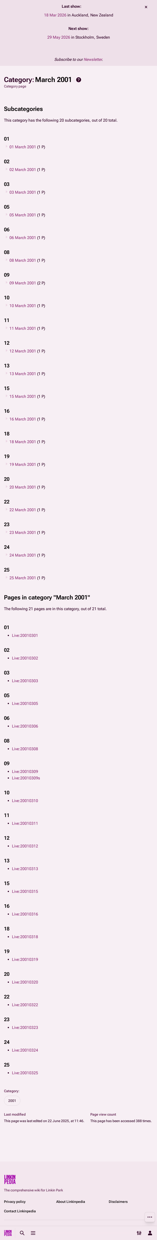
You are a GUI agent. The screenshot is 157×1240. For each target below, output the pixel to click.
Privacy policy (15, 1202)
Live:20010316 (25, 914)
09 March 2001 (22, 283)
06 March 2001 (22, 237)
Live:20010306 (25, 726)
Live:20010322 (25, 1004)
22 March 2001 (22, 509)
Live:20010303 (25, 680)
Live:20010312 (25, 846)
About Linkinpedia (70, 1202)
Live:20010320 (25, 982)
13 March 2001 (22, 373)
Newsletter (93, 59)
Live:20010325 (25, 1073)
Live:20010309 (25, 771)
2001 (12, 1101)
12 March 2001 (22, 351)
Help (78, 79)
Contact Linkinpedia (20, 1211)
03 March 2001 (22, 192)
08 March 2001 (22, 260)
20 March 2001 (22, 487)
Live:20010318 (25, 936)
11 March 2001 (22, 328)
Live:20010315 (25, 891)
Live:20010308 (25, 748)
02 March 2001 (22, 169)
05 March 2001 (22, 215)
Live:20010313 (25, 868)
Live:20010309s (26, 778)
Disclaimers (118, 1202)
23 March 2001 (22, 532)
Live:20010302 (25, 658)
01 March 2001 (22, 147)
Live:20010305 (25, 703)
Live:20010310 (25, 800)
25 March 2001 (22, 578)
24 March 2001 (22, 555)
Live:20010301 (25, 635)
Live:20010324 (25, 1050)
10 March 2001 (22, 305)
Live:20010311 (25, 823)
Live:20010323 (25, 1027)
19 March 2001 (22, 464)
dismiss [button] (146, 7)
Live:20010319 (25, 959)
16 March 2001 (22, 419)
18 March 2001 (22, 441)
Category (11, 1091)
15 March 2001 (22, 396)
